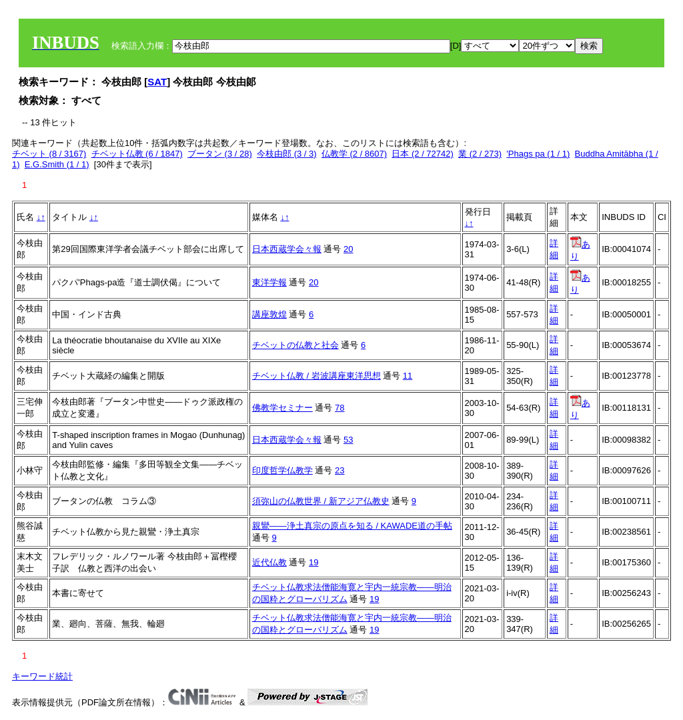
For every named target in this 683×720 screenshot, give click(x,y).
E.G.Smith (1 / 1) (57, 164)
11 (407, 376)
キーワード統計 (42, 676)
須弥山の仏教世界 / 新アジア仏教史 (321, 501)
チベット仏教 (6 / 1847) (137, 154)
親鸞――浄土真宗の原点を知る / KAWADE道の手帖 (352, 526)
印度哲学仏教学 (282, 470)
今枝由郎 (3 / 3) (287, 154)
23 (339, 470)
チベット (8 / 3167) (49, 154)
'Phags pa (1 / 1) (538, 154)
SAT (157, 81)
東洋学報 (269, 282)
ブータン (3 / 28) (219, 154)
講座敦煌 (269, 314)
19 (313, 562)
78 (339, 408)
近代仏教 (269, 562)
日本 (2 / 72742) (423, 154)
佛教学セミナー (282, 408)
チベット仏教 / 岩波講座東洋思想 (316, 376)
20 (348, 249)
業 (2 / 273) (480, 154)
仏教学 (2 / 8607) (354, 154)
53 (348, 440)
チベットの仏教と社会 (295, 345)
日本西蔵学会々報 (286, 249)
